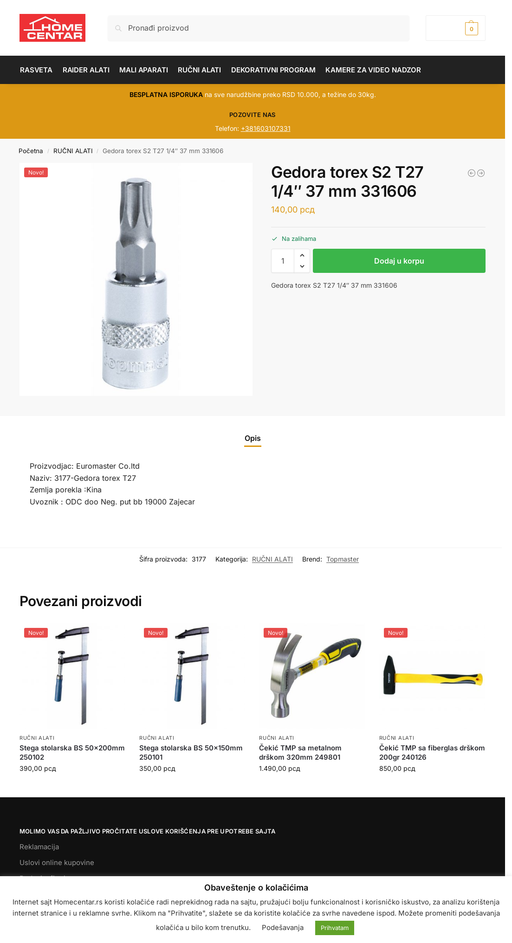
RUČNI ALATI (73, 151)
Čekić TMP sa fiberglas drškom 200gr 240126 (432, 752)
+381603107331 (266, 128)
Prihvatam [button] (335, 927)
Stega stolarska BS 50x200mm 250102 (72, 752)
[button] (456, 28)
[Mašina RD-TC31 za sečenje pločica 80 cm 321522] (471, 173)
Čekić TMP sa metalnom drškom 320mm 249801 (300, 752)
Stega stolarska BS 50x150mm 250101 (191, 752)
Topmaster (342, 559)
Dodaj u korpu (399, 260)
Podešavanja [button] (283, 927)
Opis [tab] (253, 438)
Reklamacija (39, 846)
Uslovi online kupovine (56, 862)
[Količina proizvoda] (282, 261)
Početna (31, 151)
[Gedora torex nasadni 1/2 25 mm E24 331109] (481, 173)
